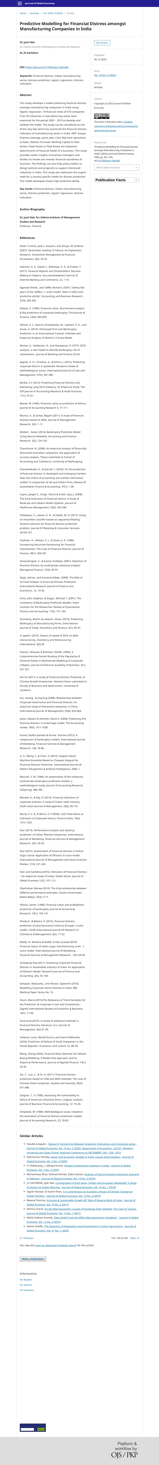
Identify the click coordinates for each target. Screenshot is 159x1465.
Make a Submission (33, 1258)
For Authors (26, 1284)
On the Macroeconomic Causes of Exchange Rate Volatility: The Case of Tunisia (90, 1209)
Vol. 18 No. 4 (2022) (53, 13)
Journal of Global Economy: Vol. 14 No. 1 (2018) (89, 1187)
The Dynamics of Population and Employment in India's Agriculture (83, 1226)
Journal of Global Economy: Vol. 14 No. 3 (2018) (68, 1178)
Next (133, 1238)
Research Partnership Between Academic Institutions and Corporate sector (92, 1144)
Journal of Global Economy (40, 3)
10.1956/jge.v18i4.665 (109, 160)
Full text (103, 42)
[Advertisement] (30, 1357)
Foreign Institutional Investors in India (87, 1165)
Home (23, 13)
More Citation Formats (108, 167)
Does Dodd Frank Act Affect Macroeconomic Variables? (86, 1217)
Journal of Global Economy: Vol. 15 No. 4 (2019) (74, 1196)
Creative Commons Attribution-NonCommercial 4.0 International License (116, 126)
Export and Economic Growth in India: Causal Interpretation (86, 1157)
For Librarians (27, 1290)
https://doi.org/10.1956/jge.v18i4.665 (47, 67)
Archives (34, 13)
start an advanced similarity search (56, 1245)
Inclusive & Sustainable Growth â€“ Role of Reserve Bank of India (85, 1200)
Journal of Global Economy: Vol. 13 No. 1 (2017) (54, 1213)
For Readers (26, 1279)
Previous (28, 1238)
